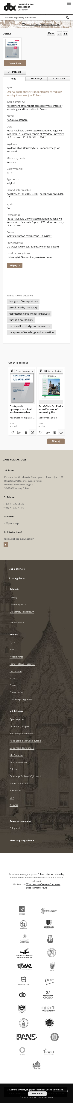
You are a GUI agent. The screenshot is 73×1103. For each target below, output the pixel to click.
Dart (12, 797)
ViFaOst (14, 804)
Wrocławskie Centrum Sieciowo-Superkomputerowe (43, 886)
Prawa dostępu (17, 692)
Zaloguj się (15, 828)
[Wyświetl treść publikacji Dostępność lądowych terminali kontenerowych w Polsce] (25, 432)
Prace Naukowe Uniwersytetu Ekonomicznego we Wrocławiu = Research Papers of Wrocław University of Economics (35, 222)
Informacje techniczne (21, 733)
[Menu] (68, 3)
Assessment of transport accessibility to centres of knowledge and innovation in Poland (34, 107)
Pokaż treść (15, 62)
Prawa (13, 685)
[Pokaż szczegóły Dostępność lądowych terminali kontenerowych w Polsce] (32, 432)
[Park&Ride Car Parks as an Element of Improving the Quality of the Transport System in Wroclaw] (51, 386)
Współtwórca (16, 656)
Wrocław (11, 162)
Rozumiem (37, 1093)
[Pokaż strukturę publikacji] (22, 371)
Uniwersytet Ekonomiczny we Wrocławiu (29, 257)
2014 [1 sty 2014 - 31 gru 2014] (9, 172)
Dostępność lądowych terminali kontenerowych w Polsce (21, 409)
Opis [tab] (13, 79)
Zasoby (13, 597)
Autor (13, 649)
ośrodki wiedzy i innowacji (23, 307)
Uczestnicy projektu (20, 726)
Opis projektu (17, 719)
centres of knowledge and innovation (29, 326)
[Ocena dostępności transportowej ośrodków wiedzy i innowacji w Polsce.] (12, 49)
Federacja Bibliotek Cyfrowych (25, 776)
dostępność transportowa (23, 301)
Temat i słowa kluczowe (22, 663)
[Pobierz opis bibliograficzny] (18, 432)
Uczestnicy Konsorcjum (22, 611)
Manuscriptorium (19, 783)
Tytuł (12, 642)
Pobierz (14, 72)
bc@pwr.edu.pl (11, 523)
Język (12, 678)
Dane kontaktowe (19, 762)
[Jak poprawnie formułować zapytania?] (66, 24)
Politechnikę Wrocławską (51, 874)
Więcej (56, 441)
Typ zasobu (16, 671)
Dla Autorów (16, 755)
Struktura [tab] (59, 78)
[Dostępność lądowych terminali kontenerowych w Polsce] (22, 386)
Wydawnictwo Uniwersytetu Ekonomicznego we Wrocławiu (33, 149)
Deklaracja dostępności (22, 747)
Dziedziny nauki (18, 604)
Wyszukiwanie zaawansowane (41, 24)
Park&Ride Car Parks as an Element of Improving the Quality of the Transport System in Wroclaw (51, 409)
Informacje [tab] (36, 78)
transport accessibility (21, 320)
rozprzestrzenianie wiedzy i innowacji (29, 313)
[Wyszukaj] (67, 17)
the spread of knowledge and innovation (31, 332)
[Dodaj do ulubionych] (59, 33)
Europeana (15, 790)
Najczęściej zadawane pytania (25, 740)
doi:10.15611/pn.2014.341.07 (22, 194)
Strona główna (16, 578)
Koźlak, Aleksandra (17, 119)
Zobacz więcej (17, 622)
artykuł (11, 183)
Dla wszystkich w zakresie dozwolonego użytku (33, 246)
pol (8, 208)
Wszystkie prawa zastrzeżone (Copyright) (29, 236)
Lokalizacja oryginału (21, 699)
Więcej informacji (54, 1090)
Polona (13, 769)
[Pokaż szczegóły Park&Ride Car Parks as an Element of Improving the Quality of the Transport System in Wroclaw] (60, 432)
